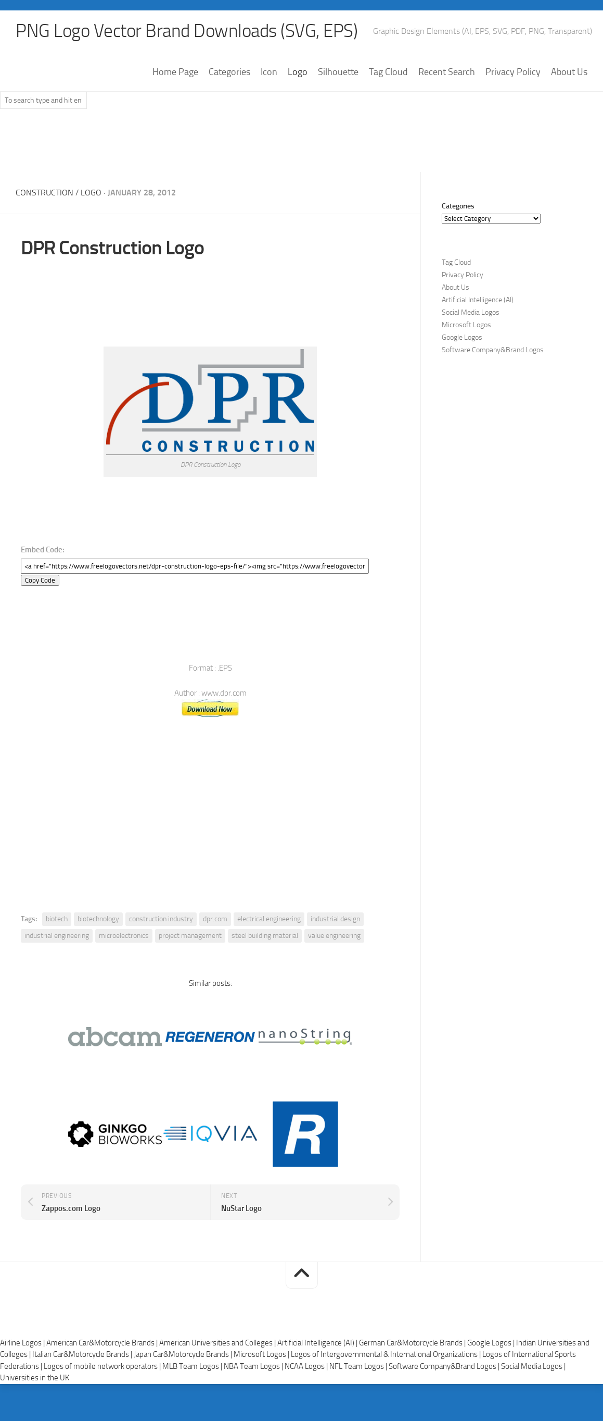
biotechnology (98, 919)
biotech (57, 919)
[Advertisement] (301, 145)
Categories (229, 72)
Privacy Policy (513, 72)
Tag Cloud (388, 72)
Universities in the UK (34, 1377)
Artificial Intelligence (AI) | (318, 1343)
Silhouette (338, 72)
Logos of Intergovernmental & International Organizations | (386, 1354)
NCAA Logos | (307, 1366)
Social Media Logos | (533, 1366)
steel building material (265, 935)
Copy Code (40, 580)
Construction (44, 193)
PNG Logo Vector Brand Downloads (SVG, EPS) (190, 31)
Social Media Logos (470, 312)
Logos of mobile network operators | (103, 1366)
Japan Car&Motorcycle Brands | (184, 1354)
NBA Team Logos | (254, 1366)
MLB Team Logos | (193, 1366)
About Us (569, 72)
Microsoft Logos (466, 325)
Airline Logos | (23, 1343)
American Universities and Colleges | (218, 1343)
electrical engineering (269, 919)
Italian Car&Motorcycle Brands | (83, 1354)
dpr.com (215, 919)
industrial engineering (56, 935)
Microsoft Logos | (262, 1354)
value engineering (334, 935)
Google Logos (462, 337)
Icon (269, 72)
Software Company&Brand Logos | (445, 1366)
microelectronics (124, 935)
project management (190, 935)
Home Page (175, 72)
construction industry (161, 919)
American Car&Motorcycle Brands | (102, 1343)
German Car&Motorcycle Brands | (413, 1343)
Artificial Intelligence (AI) (478, 300)
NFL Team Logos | (359, 1366)
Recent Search (446, 72)
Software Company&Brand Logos (493, 350)
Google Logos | (491, 1343)
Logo (297, 72)
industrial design (335, 919)
